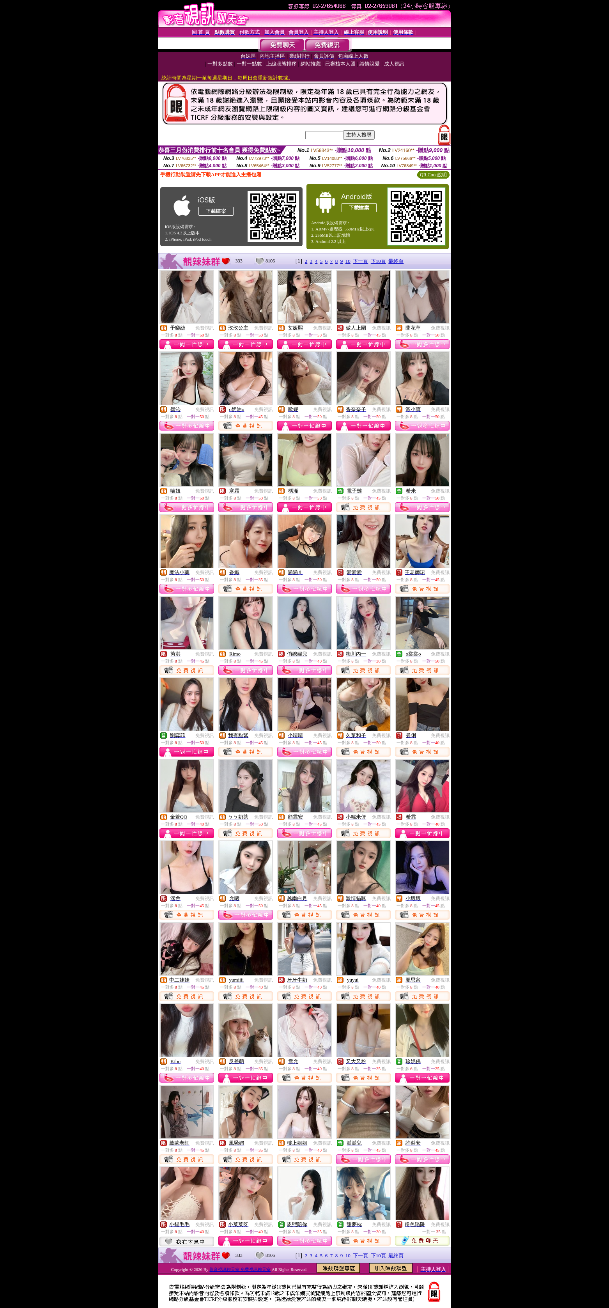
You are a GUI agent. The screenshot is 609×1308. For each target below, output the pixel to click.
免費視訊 (204, 328)
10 (348, 261)
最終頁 (396, 261)
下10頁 (378, 261)
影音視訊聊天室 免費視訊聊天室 (240, 1269)
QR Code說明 (433, 174)
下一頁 (360, 261)
